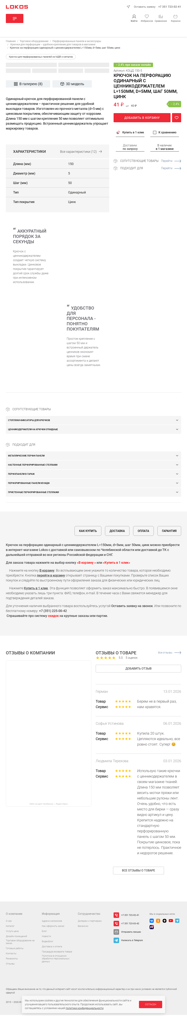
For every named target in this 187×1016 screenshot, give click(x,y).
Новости (46, 937)
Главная (11, 42)
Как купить (88, 532)
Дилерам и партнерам (90, 922)
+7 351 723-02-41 (169, 6)
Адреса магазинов (52, 922)
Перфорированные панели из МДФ (29, 484)
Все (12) (81, 152)
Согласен (150, 1004)
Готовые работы (15, 949)
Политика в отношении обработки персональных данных (55, 960)
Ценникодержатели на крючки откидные (33, 430)
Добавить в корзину (142, 119)
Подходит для (150, 169)
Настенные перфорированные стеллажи (32, 466)
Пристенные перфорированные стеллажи (33, 493)
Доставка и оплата (52, 947)
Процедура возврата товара (57, 952)
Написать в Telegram (132, 941)
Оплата (143, 532)
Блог (44, 932)
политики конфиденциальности (85, 1008)
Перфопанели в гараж (21, 475)
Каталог (10, 927)
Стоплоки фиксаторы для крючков (29, 421)
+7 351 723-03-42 (130, 924)
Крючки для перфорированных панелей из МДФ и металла (41, 57)
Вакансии (83, 927)
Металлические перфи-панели (26, 457)
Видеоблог (47, 942)
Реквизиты (12, 959)
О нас (9, 922)
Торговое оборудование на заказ (20, 943)
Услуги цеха (12, 932)
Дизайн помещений (16, 937)
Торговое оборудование (34, 42)
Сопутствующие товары (150, 162)
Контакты (11, 954)
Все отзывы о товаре (138, 871)
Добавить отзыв (138, 669)
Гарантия (169, 532)
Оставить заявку (144, 6)
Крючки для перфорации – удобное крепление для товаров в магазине (52, 45)
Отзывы (10, 964)
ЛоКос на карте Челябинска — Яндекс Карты (48, 805)
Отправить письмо (131, 933)
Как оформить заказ (53, 927)
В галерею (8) (28, 85)
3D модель (72, 85)
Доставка (117, 532)
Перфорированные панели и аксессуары (76, 42)
